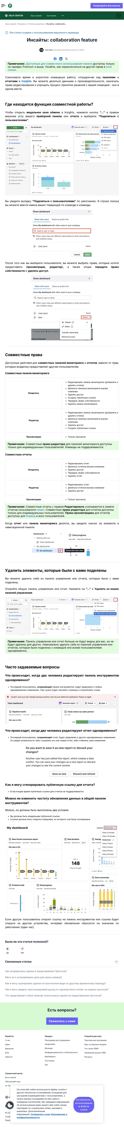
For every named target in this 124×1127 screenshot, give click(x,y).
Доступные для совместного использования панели (59, 63)
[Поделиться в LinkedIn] (60, 59)
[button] (10, 1105)
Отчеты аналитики (36, 24)
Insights (26, 81)
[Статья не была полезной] (22, 948)
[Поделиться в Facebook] (55, 59)
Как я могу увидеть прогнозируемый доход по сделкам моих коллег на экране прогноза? (56, 989)
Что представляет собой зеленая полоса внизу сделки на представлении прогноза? (53, 995)
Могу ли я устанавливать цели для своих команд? (33, 977)
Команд (30, 516)
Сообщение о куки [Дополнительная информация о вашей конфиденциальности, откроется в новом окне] (40, 1114)
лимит (40, 509)
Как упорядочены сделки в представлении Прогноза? (36, 971)
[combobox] (63, 15)
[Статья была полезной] (7, 948)
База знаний (10, 24)
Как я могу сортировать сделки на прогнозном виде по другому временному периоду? (55, 983)
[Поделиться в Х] (66, 59)
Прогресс (22, 24)
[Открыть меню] (7, 6)
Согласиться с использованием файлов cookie (83, 1104)
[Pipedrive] (14, 6)
